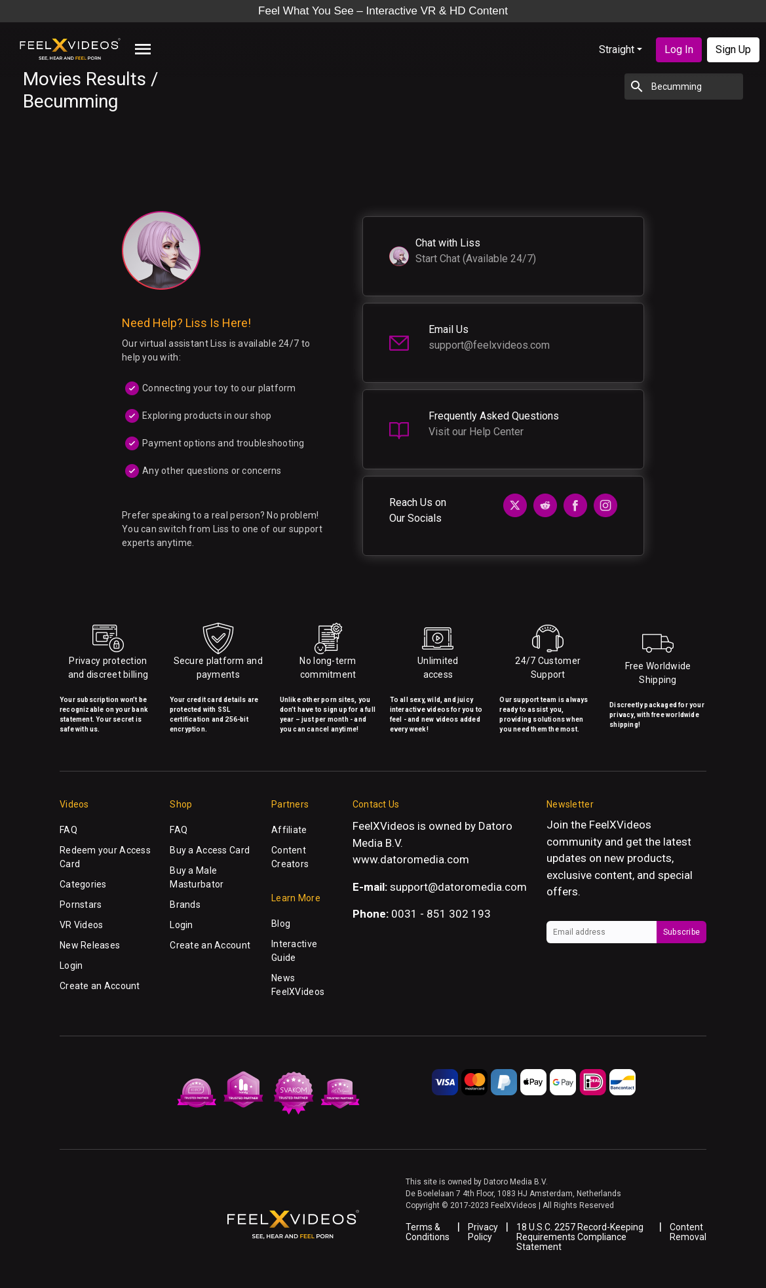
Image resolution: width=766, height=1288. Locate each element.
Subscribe (681, 932)
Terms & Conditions (428, 1232)
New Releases (90, 945)
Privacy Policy (483, 1232)
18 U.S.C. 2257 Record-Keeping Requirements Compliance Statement (579, 1237)
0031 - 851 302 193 (441, 913)
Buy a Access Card (210, 850)
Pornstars (81, 904)
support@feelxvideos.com (489, 345)
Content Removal (688, 1232)
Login (71, 965)
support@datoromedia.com (458, 886)
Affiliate (289, 830)
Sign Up (733, 49)
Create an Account (100, 986)
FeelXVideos (620, 824)
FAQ (68, 830)
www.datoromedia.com (411, 859)
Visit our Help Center (476, 431)
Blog (280, 923)
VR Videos (82, 925)
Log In (678, 49)
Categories (83, 884)
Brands (185, 904)
